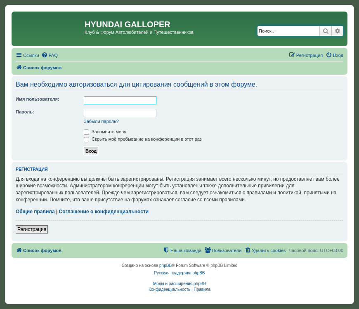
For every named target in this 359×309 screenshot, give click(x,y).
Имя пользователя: (37, 99)
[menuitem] (49, 55)
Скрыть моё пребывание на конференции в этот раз (143, 139)
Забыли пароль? (101, 121)
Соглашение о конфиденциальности (104, 212)
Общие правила (35, 212)
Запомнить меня (105, 131)
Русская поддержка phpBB (179, 273)
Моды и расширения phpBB (179, 283)
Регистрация (31, 229)
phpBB (165, 265)
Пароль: (25, 111)
